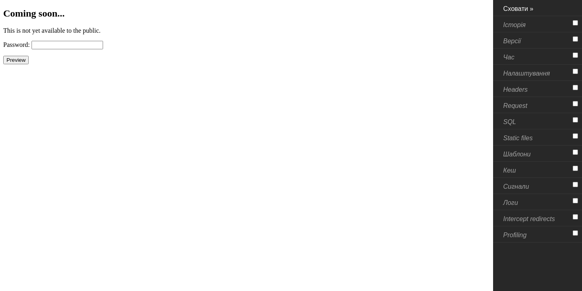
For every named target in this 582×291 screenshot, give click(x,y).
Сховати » (518, 8)
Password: (16, 44)
